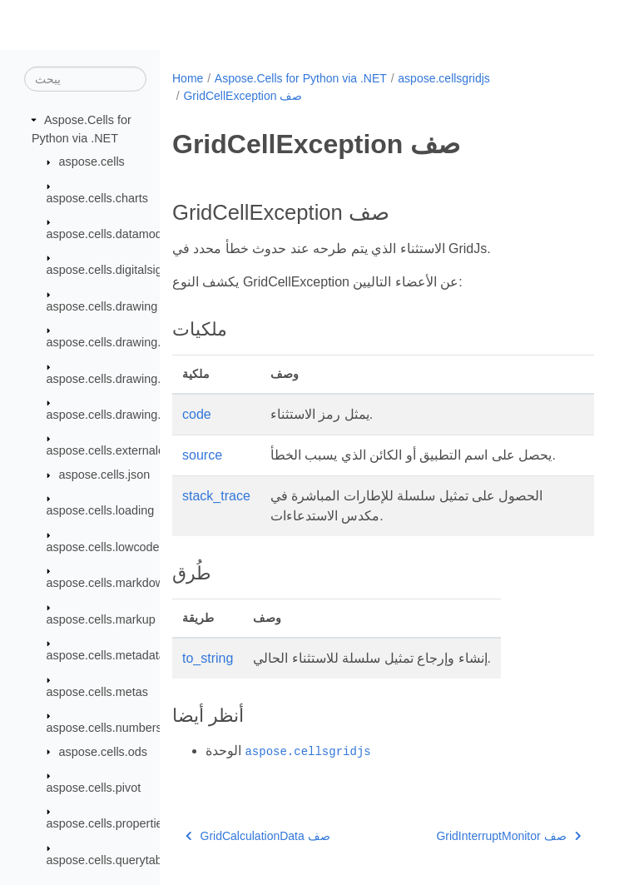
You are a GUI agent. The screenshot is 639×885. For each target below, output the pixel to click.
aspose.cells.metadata (106, 655)
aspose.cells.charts (97, 197)
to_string (207, 658)
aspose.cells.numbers (104, 727)
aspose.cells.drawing (102, 306)
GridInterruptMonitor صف (508, 836)
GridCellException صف (242, 95)
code (196, 414)
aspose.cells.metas (97, 691)
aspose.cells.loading (101, 510)
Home (187, 78)
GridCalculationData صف (258, 836)
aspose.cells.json (105, 474)
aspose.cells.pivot (94, 787)
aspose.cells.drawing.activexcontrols (143, 342)
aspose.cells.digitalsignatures (124, 269)
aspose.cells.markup (101, 619)
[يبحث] (85, 79)
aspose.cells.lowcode (103, 547)
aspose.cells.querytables (112, 860)
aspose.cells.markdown (109, 582)
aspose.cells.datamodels (112, 234)
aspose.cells (92, 161)
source (202, 455)
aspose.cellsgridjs (444, 78)
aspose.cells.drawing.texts (116, 414)
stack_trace (216, 496)
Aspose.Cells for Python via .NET (301, 78)
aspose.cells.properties (108, 823)
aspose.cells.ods (103, 751)
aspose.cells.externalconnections (134, 450)
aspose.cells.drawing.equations (130, 378)
